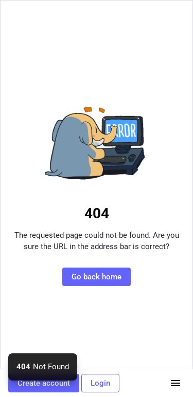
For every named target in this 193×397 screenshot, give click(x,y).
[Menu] (175, 383)
